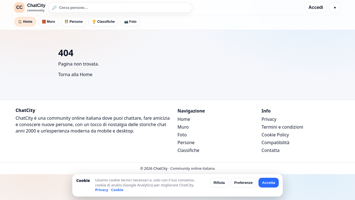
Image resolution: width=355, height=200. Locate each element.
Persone (186, 142)
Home (184, 119)
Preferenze (243, 183)
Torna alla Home (75, 74)
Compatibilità (275, 142)
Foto (182, 135)
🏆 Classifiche (103, 22)
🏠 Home (25, 22)
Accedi (316, 7)
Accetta (268, 183)
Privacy (269, 119)
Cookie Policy (275, 135)
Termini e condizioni (282, 127)
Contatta (271, 150)
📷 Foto (130, 22)
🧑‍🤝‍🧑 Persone (73, 22)
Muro (183, 127)
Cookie (117, 189)
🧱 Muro (48, 22)
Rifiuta (219, 183)
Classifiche (188, 150)
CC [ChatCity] (19, 7)
